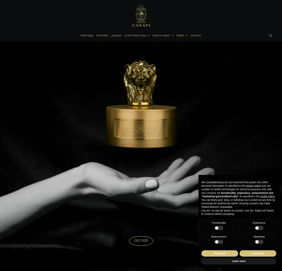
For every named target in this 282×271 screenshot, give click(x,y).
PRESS (182, 36)
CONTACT (195, 35)
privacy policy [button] (253, 185)
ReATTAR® (102, 35)
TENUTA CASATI (163, 36)
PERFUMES (87, 35)
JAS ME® (116, 35)
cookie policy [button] (267, 196)
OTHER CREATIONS (136, 36)
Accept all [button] (258, 253)
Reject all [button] (219, 253)
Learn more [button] (239, 261)
